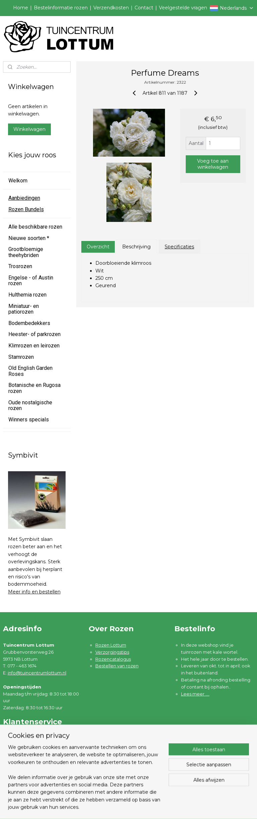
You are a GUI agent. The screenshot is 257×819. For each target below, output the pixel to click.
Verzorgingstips (112, 652)
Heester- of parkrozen (34, 334)
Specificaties (179, 247)
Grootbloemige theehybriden (25, 252)
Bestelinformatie (28, 738)
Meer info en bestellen (34, 592)
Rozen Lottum (110, 645)
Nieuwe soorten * (28, 238)
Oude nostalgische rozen (30, 405)
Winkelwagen (29, 129)
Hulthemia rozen (27, 295)
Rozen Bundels (26, 209)
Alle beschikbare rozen (35, 227)
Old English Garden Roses (30, 371)
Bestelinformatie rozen (61, 8)
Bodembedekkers (29, 323)
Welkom (17, 180)
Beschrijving (136, 247)
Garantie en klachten (32, 752)
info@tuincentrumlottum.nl (37, 672)
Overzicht (98, 247)
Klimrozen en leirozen (34, 345)
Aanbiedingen (24, 198)
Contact (144, 8)
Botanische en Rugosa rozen (34, 388)
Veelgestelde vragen (183, 8)
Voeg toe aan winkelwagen (213, 164)
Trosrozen (20, 266)
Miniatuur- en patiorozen (23, 309)
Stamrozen (21, 357)
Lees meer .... (195, 694)
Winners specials (28, 419)
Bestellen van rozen (117, 665)
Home (20, 8)
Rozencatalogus (113, 659)
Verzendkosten (111, 8)
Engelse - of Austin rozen (30, 280)
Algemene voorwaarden (36, 759)
